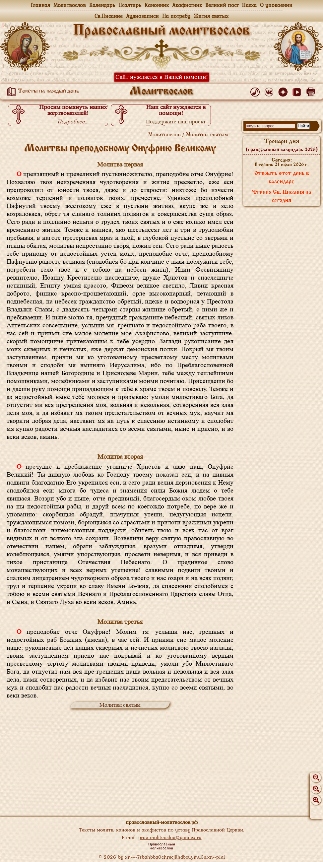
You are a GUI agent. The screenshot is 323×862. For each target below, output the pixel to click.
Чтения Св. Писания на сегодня (281, 196)
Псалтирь (129, 5)
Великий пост (222, 5)
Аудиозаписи (142, 16)
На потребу (176, 16)
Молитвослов (69, 5)
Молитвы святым (120, 705)
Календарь (102, 5)
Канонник (157, 5)
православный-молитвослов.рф (162, 822)
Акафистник (187, 5)
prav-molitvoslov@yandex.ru (170, 837)
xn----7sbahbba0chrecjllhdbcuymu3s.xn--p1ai (175, 857)
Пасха (249, 5)
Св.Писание (109, 16)
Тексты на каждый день (41, 91)
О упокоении (276, 5)
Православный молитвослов (161, 31)
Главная (40, 5)
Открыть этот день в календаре (281, 177)
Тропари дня (281, 145)
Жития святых (211, 16)
